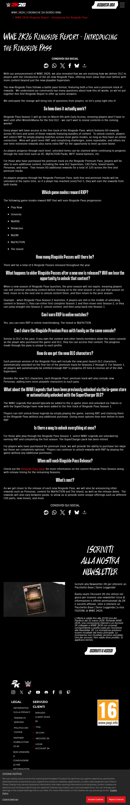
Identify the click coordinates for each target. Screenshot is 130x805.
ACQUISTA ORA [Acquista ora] (105, 5)
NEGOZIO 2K (42, 738)
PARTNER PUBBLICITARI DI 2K (21, 742)
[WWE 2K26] (16, 5)
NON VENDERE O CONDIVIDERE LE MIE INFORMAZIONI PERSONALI (21, 763)
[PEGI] (108, 712)
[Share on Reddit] (46, 65)
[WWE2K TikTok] (30, 692)
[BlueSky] (77, 65)
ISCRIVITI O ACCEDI (100, 651)
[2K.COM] (15, 683)
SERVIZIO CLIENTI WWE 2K (42, 717)
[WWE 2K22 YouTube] (38, 692)
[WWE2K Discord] (46, 692)
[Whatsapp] (54, 65)
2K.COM (40, 732)
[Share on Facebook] (70, 65)
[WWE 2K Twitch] (68, 692)
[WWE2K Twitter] (21, 692)
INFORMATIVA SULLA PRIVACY (22, 710)
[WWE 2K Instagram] (13, 692)
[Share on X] (62, 65)
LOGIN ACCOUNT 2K (42, 746)
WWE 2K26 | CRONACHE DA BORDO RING (36, 12)
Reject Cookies (116, 801)
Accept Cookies (95, 801)
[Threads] (60, 692)
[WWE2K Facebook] (54, 692)
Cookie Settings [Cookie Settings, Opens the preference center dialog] (10, 801)
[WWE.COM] (28, 683)
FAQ (38, 727)
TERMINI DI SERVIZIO (20, 720)
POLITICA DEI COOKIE (21, 729)
